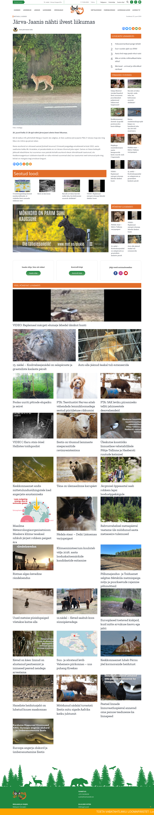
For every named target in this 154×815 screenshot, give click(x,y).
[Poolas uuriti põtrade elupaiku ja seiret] (33, 386)
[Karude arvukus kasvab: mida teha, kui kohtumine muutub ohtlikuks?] (72, 181)
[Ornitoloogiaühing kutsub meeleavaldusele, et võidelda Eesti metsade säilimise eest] (22, 181)
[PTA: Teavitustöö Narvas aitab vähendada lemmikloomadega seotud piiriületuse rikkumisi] (77, 386)
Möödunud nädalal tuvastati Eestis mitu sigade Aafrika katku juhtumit (75, 709)
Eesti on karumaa (43, 194)
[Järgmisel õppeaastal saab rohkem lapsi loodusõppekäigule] (121, 469)
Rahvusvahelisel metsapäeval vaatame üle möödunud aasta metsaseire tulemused (119, 530)
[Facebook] (123, 28)
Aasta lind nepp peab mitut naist (128, 53)
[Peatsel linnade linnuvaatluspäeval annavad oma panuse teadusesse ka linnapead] (121, 687)
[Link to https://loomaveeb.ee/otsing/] (128, 2)
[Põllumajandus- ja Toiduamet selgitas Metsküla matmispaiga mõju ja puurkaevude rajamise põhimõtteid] (121, 557)
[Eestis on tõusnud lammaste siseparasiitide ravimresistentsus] (77, 425)
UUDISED (24, 16)
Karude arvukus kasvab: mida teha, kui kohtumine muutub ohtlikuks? (71, 196)
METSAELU (17, 16)
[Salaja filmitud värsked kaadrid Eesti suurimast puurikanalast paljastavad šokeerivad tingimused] (117, 83)
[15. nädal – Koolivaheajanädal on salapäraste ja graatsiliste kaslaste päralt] (134, 164)
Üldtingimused (83, 807)
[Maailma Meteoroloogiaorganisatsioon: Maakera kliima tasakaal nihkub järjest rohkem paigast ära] (33, 509)
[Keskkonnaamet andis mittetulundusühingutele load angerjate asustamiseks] (33, 469)
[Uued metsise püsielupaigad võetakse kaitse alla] (33, 601)
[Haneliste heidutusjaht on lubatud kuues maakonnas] (33, 688)
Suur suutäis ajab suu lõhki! (126, 48)
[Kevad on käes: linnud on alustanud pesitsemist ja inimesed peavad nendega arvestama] (33, 643)
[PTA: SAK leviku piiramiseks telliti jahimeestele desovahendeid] (121, 386)
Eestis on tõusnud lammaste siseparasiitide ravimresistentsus (75, 446)
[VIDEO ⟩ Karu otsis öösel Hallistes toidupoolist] (33, 425)
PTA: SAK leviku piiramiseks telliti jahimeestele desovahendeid (119, 406)
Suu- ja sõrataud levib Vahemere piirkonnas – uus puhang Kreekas (74, 664)
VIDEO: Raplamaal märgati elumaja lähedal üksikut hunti (96, 196)
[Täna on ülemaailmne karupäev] (77, 469)
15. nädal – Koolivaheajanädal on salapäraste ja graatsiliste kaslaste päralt (134, 176)
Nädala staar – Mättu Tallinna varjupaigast (133, 149)
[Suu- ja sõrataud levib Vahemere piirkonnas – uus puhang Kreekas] (77, 643)
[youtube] (139, 2)
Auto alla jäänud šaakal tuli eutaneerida (134, 248)
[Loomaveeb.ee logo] (77, 6)
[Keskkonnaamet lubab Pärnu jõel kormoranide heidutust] (121, 643)
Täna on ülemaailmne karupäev (77, 486)
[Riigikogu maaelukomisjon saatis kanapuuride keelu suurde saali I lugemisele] (117, 138)
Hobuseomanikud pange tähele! (128, 44)
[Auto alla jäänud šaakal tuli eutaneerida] (134, 239)
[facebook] (131, 2)
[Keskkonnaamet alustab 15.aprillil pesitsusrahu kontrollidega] (117, 112)
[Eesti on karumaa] (47, 181)
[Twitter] (130, 28)
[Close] (150, 807)
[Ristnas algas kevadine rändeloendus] (33, 557)
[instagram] (135, 2)
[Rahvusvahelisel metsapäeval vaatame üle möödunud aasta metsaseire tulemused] (121, 509)
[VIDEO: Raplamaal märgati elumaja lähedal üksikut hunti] (96, 181)
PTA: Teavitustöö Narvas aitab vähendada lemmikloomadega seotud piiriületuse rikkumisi (76, 406)
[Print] (133, 28)
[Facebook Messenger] (126, 28)
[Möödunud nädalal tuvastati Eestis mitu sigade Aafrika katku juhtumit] (77, 688)
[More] (139, 28)
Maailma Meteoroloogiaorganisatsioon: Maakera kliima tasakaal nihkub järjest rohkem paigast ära (32, 534)
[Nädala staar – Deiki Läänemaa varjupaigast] (77, 514)
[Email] (136, 28)
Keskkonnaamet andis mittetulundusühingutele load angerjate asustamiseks (32, 490)
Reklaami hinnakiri (19, 807)
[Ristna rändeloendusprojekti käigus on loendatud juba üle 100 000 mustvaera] (134, 112)
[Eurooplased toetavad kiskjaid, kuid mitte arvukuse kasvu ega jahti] (121, 602)
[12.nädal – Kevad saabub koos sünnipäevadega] (77, 601)
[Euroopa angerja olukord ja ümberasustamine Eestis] (33, 731)
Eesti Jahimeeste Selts (26, 30)
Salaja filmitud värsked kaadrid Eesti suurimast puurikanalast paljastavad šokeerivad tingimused (117, 98)
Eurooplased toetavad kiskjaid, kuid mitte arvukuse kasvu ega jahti (120, 624)
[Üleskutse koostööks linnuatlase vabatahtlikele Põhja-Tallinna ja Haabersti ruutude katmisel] (121, 425)
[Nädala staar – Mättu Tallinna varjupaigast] (134, 139)
